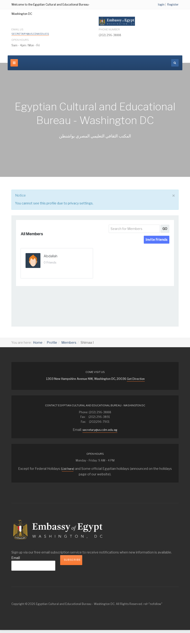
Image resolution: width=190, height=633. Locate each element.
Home (38, 342)
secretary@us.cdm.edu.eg (30, 33)
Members (68, 342)
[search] (175, 63)
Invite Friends (156, 240)
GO (164, 229)
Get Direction (136, 379)
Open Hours (20, 39)
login (161, 4)
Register (173, 4)
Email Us (29, 32)
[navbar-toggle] (14, 63)
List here (67, 469)
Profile (52, 342)
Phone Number (109, 29)
